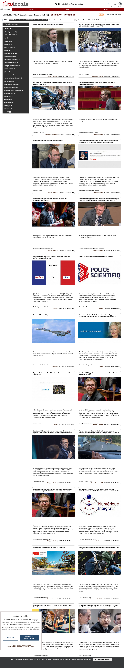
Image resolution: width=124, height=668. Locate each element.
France (55, 271)
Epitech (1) (7, 72)
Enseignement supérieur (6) (12, 66)
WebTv (68, 9)
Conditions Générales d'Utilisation (91, 653)
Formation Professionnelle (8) (13, 78)
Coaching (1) (8, 41)
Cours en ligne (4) (9, 47)
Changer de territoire (117, 7)
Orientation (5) (8, 102)
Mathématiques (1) (9, 93)
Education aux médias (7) (12, 59)
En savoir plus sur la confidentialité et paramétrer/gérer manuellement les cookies (20, 646)
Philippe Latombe (52, 68)
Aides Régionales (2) (10, 32)
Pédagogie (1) (8, 106)
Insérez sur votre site (112, 631)
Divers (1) (7, 50)
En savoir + (48, 653)
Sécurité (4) (7, 112)
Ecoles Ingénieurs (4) (10, 56)
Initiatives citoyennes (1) (11, 84)
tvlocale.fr (12, 651)
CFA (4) (6, 38)
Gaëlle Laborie (99, 473)
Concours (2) (8, 44)
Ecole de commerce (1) (11, 53)
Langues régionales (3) (11, 87)
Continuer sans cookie (29, 637)
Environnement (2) (9, 69)
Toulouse (54, 321)
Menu (9, 9)
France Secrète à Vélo (97, 68)
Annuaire (105, 9)
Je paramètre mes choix (103, 659)
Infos (86, 651)
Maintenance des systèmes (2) (13, 90)
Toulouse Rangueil (52, 524)
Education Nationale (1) (11, 62)
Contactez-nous (50, 651)
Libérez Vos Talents (97, 625)
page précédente (114, 14)
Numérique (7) (8, 96)
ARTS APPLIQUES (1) (10, 35)
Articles (30, 9)
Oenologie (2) (8, 99)
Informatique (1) (9, 81)
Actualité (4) (7, 29)
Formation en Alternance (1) (12, 75)
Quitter (10, 637)
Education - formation (62, 14)
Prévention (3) (8, 109)
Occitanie (100, 271)
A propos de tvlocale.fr (52, 656)
